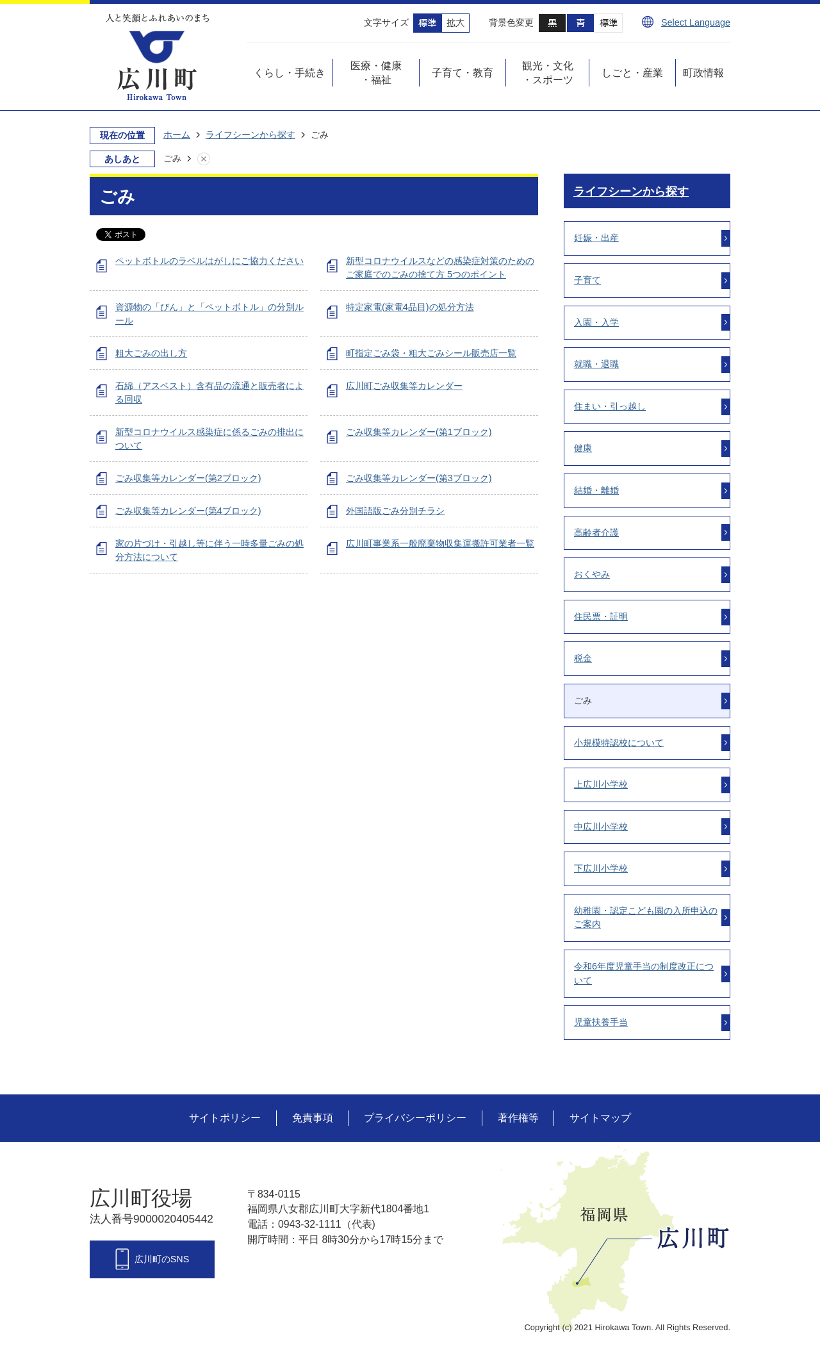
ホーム (176, 134)
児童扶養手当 (601, 1022)
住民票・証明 (601, 616)
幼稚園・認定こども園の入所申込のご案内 (646, 917)
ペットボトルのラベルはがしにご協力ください (209, 261)
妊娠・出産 (596, 238)
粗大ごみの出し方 (151, 353)
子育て (587, 280)
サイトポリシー (225, 1117)
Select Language (695, 22)
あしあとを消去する (216, 159)
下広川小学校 (601, 868)
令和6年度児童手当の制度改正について (644, 973)
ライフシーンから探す (250, 134)
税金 (583, 658)
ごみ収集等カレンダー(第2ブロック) (188, 478)
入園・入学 (596, 322)
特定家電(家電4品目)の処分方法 (410, 307)
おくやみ (592, 574)
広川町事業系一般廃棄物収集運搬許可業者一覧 (440, 543)
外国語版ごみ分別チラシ (395, 511)
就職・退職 (596, 364)
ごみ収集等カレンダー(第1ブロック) (419, 432)
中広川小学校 (601, 826)
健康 (583, 448)
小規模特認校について (619, 743)
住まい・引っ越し (610, 406)
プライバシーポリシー (415, 1117)
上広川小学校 (601, 784)
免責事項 (312, 1117)
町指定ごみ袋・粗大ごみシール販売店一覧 (431, 353)
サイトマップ (600, 1117)
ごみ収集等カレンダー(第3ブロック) (419, 478)
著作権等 (518, 1117)
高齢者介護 (596, 532)
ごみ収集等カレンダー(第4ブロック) (188, 511)
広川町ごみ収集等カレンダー (404, 386)
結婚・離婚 (596, 490)
